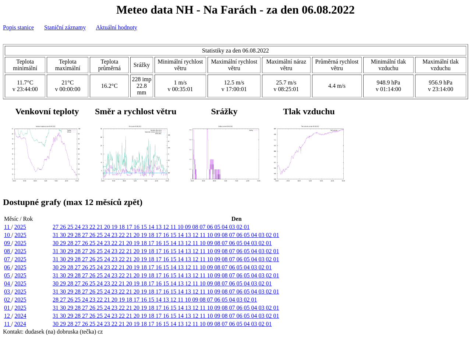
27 (56, 227)
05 (218, 227)
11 (7, 227)
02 (240, 227)
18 (122, 227)
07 (203, 227)
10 (181, 227)
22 (93, 227)
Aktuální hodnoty (116, 27)
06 (211, 227)
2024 (20, 316)
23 (85, 227)
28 (78, 235)
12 (166, 227)
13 (159, 227)
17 (130, 227)
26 (63, 227)
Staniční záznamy (65, 27)
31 (56, 235)
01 (247, 227)
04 (225, 227)
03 (233, 227)
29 (71, 235)
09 (188, 227)
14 (152, 227)
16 (137, 227)
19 (115, 227)
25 (71, 227)
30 (63, 235)
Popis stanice (18, 27)
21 (100, 227)
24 (78, 227)
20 (107, 227)
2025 (20, 227)
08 (196, 227)
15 (144, 227)
